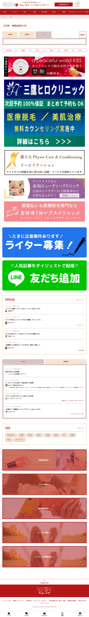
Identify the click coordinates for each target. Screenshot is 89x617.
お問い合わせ (82, 601)
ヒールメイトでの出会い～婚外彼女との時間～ (20, 383)
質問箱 (27, 34)
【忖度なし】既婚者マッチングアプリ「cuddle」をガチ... (23, 409)
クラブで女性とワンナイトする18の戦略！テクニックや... (23, 320)
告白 (18, 380)
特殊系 (14, 306)
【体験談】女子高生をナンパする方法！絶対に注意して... (23, 345)
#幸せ (37, 50)
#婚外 (16, 387)
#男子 (51, 50)
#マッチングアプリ (76, 414)
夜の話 (14, 369)
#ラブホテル (80, 400)
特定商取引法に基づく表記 (57, 601)
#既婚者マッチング (79, 387)
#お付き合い (9, 50)
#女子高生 (81, 350)
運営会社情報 (72, 601)
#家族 (23, 50)
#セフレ (67, 400)
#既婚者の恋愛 (41, 387)
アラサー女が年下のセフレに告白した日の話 (19, 396)
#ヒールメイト (26, 387)
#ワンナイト (80, 325)
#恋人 (9, 440)
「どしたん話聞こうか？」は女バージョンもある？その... (23, 309)
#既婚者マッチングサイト (52, 387)
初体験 (18, 369)
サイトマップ (44, 603)
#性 (76, 400)
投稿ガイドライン (18, 601)
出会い (14, 317)
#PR (82, 414)
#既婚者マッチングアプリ (66, 387)
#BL (64, 435)
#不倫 (20, 387)
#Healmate (34, 387)
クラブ (18, 317)
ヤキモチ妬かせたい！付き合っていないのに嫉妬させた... (23, 334)
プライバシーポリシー (40, 601)
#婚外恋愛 (12, 387)
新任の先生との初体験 (12, 372)
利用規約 (29, 601)
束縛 (17, 331)
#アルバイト (20, 440)
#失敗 (72, 435)
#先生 (80, 50)
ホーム (4, 17)
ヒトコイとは (7, 601)
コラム (43, 34)
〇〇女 (18, 306)
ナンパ (18, 342)
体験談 (10, 34)
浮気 (19, 406)
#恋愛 (63, 400)
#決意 (65, 50)
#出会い (72, 400)
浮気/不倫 (15, 406)
